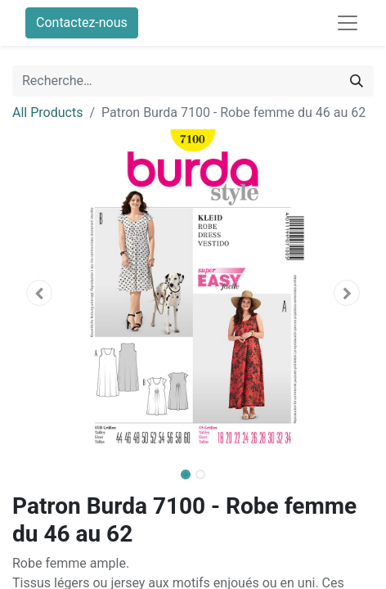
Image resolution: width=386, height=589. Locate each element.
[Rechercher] (356, 81)
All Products (47, 112)
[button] (39, 292)
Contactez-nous (82, 22)
